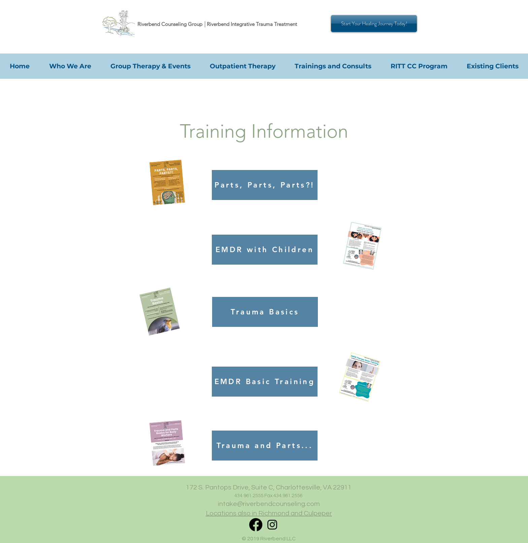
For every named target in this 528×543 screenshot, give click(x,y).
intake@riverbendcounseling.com (269, 504)
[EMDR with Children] (265, 250)
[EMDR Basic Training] (265, 382)
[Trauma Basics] (265, 312)
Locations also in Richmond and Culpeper (269, 513)
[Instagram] (272, 524)
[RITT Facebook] (255, 524)
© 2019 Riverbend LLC (269, 538)
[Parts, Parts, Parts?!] (265, 185)
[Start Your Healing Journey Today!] (374, 23)
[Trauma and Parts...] (265, 446)
